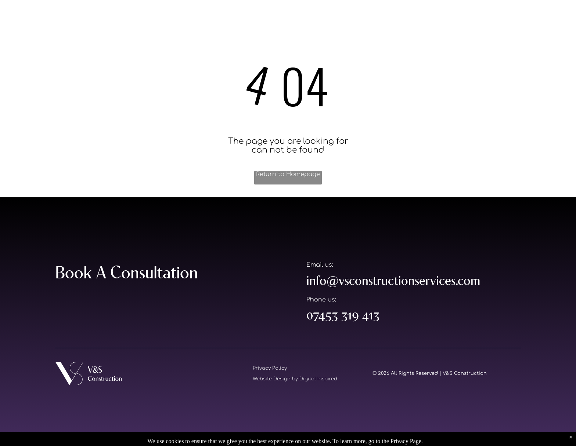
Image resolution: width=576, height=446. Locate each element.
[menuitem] (361, 17)
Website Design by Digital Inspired (295, 378)
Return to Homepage (288, 174)
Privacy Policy (270, 368)
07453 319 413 (342, 314)
